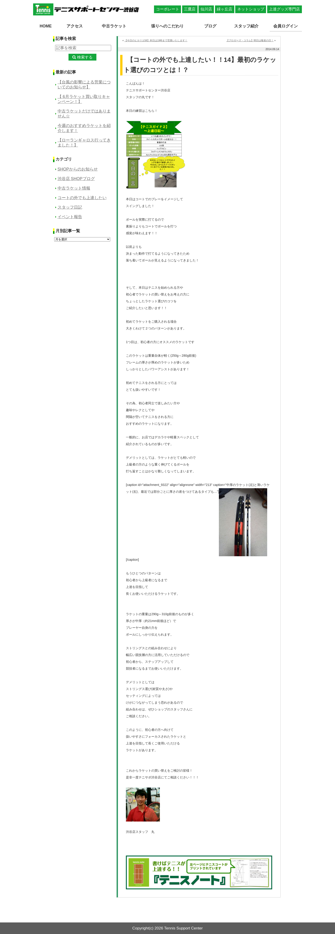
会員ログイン (286, 26)
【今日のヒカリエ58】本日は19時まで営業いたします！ (156, 40)
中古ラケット (114, 26)
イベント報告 (70, 217)
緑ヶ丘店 (224, 9)
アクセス (74, 26)
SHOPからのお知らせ (78, 169)
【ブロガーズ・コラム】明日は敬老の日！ (250, 40)
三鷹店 (190, 9)
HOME (46, 26)
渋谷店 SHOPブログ (76, 178)
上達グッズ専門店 (284, 9)
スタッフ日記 (70, 207)
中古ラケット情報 (74, 188)
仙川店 (206, 9)
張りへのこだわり (167, 26)
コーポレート (167, 9)
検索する (85, 57)
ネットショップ (250, 9)
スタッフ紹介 (246, 26)
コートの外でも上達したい (82, 197)
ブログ (210, 26)
